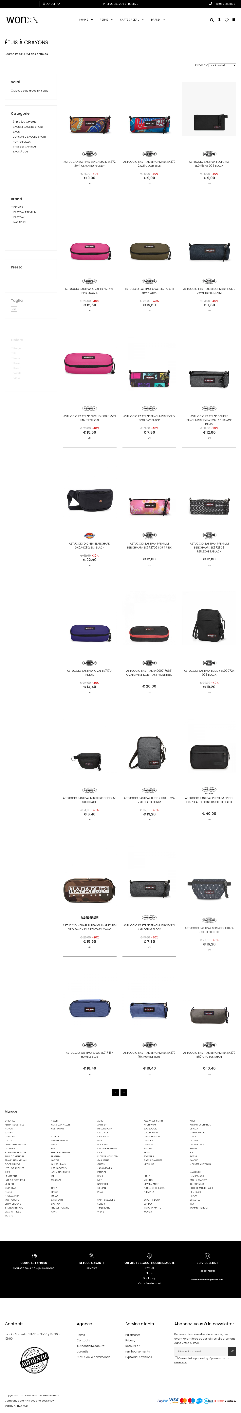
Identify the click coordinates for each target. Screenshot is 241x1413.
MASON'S (56, 1180)
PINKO (54, 1192)
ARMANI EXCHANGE (200, 1125)
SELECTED (195, 1200)
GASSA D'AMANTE (153, 1160)
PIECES (8, 1192)
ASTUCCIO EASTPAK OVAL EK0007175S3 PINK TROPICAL (89, 436)
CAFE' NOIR (103, 1133)
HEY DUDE (149, 1164)
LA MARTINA (11, 1176)
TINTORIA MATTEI (152, 1208)
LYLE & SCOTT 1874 (15, 1180)
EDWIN (193, 1149)
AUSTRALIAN (57, 1129)
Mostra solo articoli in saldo (29, 91)
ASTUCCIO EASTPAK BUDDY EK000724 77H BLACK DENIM (149, 818)
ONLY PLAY (10, 1188)
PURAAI (55, 1196)
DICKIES (194, 1141)
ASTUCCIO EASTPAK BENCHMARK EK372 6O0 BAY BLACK (149, 436)
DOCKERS (102, 1145)
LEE (52, 1176)
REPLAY (193, 1196)
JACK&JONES (104, 1168)
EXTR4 (147, 1153)
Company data (14, 1401)
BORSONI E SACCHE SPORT (29, 137)
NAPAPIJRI (102, 1184)
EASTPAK (148, 1149)
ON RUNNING (197, 1184)
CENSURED (10, 1137)
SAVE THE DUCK (152, 1200)
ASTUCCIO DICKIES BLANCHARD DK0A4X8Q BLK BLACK (89, 564)
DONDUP (148, 1145)
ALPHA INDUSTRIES (14, 1125)
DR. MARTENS (197, 1145)
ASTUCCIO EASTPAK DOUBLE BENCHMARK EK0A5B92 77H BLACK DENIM (209, 438)
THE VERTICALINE (60, 1208)
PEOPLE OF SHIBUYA (154, 1188)
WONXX (148, 1212)
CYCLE (8, 1141)
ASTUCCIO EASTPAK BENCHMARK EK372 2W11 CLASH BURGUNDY (90, 164)
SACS (16, 132)
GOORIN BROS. (12, 1164)
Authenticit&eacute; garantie (91, 1349)
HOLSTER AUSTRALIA (200, 1164)
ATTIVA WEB (21, 1406)
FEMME (104, 19)
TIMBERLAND (103, 1208)
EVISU (100, 1153)
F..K (191, 1153)
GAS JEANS (103, 1160)
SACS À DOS (20, 151)
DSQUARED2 (11, 1149)
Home (81, 1335)
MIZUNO (148, 1180)
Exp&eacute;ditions (138, 1358)
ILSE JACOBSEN (59, 1168)
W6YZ (100, 1212)
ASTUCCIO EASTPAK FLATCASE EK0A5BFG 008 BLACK (209, 164)
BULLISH (9, 1133)
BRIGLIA (194, 1129)
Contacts (83, 1341)
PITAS (100, 1192)
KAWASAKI (195, 1172)
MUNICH (9, 1184)
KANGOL (101, 1172)
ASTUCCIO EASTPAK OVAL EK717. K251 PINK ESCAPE (89, 309)
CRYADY (194, 1137)
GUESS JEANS (58, 1164)
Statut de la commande (93, 1358)
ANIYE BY (102, 1125)
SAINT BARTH (58, 1200)
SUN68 (101, 1204)
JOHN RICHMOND (60, 1172)
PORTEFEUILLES (22, 142)
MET (99, 1180)
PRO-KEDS (195, 1192)
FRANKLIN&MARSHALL (16, 1160)
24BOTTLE (10, 1121)
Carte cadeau (129, 19)
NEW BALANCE (151, 1184)
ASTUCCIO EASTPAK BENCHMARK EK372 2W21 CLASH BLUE (149, 164)
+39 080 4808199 (224, 3)
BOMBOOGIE (150, 1129)
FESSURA (56, 1157)
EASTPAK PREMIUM (107, 1149)
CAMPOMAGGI (198, 1133)
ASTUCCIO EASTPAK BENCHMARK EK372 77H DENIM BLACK (149, 946)
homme (83, 19)
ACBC (100, 1121)
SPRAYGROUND (13, 1204)
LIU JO (147, 1176)
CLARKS (55, 1137)
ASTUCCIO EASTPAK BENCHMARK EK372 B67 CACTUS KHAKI (209, 1073)
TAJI (192, 1204)
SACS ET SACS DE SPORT (28, 127)
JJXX (7, 1172)
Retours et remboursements (137, 1349)
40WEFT (55, 1121)
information (180, 1363)
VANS (54, 1212)
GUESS (101, 1164)
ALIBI (192, 1121)
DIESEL (54, 1145)
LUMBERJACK (197, 1176)
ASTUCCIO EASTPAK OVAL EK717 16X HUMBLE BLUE (89, 1073)
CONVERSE (103, 1137)
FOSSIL (193, 1157)
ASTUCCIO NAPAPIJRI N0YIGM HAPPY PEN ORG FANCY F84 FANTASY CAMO (90, 946)
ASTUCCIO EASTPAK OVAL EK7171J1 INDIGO (89, 691)
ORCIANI (101, 1188)
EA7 (53, 1149)
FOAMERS (149, 1157)
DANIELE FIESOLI (59, 1141)
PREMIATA (149, 1192)
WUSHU (9, 1216)
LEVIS (100, 1176)
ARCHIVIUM (150, 1125)
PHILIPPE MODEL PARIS (201, 1188)
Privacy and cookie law (40, 1401)
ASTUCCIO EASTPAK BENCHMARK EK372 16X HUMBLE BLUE (149, 1073)
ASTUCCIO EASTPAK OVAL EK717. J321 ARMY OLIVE (149, 309)
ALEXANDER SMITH (153, 1121)
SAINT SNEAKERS (106, 1200)
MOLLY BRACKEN (199, 1180)
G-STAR (55, 1160)
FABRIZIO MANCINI (14, 1157)
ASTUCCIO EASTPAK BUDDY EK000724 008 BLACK (209, 691)
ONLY (54, 1188)
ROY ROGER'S (12, 1200)
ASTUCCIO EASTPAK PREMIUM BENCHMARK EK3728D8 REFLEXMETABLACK (209, 566)
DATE (99, 1141)
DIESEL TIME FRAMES (15, 1145)
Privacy (130, 1341)
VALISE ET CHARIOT (24, 146)
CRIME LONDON (152, 1137)
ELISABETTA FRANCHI (16, 1153)
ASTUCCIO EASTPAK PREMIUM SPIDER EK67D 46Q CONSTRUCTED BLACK (209, 818)
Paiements (132, 1335)
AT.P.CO (9, 1129)
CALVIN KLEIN (151, 1133)
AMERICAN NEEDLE (60, 1125)
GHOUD (194, 1160)
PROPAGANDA (12, 1196)
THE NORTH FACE (14, 1208)
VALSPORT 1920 (13, 1212)
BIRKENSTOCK (104, 1129)
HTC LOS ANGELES (14, 1168)
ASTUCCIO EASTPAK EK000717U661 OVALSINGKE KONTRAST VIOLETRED (149, 691)
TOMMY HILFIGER (199, 1208)
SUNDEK (148, 1204)
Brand (155, 19)
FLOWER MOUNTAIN (107, 1157)
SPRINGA (55, 1204)
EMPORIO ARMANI (60, 1153)
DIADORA (148, 1141)
